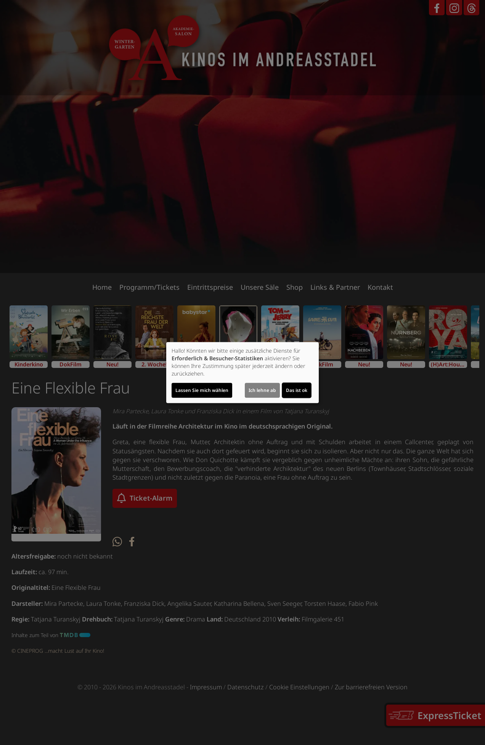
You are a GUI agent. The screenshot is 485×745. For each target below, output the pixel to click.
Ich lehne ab (262, 390)
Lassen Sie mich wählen (201, 390)
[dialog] (242, 372)
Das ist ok (296, 390)
